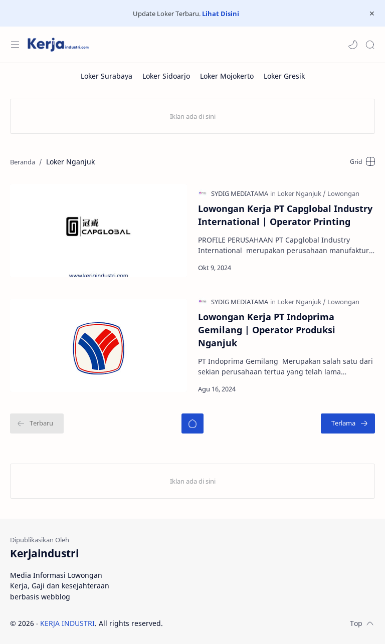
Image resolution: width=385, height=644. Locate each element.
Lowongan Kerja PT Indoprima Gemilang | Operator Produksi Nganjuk (266, 329)
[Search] (369, 44)
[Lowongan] (343, 192)
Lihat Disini (220, 13)
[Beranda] (192, 423)
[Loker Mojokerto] (227, 76)
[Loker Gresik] (284, 76)
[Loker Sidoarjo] (166, 76)
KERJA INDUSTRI (67, 622)
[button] (352, 44)
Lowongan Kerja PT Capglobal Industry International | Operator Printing (285, 214)
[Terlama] (348, 423)
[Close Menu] (372, 13)
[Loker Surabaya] (106, 76)
